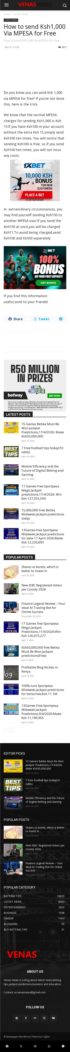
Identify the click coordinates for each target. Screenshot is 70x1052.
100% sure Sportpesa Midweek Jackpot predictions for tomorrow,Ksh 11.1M (42, 690)
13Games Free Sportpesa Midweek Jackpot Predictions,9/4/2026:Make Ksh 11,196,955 (41, 711)
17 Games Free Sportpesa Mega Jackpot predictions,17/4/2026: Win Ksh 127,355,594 (41, 492)
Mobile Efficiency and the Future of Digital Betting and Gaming (42, 470)
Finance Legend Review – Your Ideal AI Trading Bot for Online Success (43, 607)
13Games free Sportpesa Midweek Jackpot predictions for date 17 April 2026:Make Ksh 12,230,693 (42, 536)
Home (7, 14)
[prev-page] (6, 730)
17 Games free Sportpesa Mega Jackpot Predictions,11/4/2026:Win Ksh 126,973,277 (41, 629)
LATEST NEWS (21, 14)
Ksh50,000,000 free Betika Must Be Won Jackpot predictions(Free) (40, 651)
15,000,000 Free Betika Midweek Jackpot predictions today (42, 514)
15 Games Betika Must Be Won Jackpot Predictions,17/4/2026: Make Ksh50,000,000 (42, 430)
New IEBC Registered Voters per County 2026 (41, 587)
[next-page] (12, 730)
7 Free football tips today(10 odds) (42, 450)
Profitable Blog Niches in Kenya (39, 669)
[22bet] (35, 267)
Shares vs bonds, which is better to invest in (39, 569)
